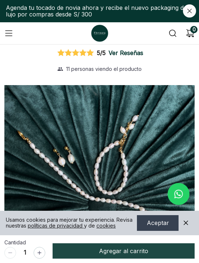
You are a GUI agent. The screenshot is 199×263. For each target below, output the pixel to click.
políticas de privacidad (56, 226)
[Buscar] (172, 33)
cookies (106, 226)
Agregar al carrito (123, 251)
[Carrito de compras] (190, 33)
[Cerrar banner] (189, 11)
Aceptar (158, 223)
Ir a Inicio (98, 31)
